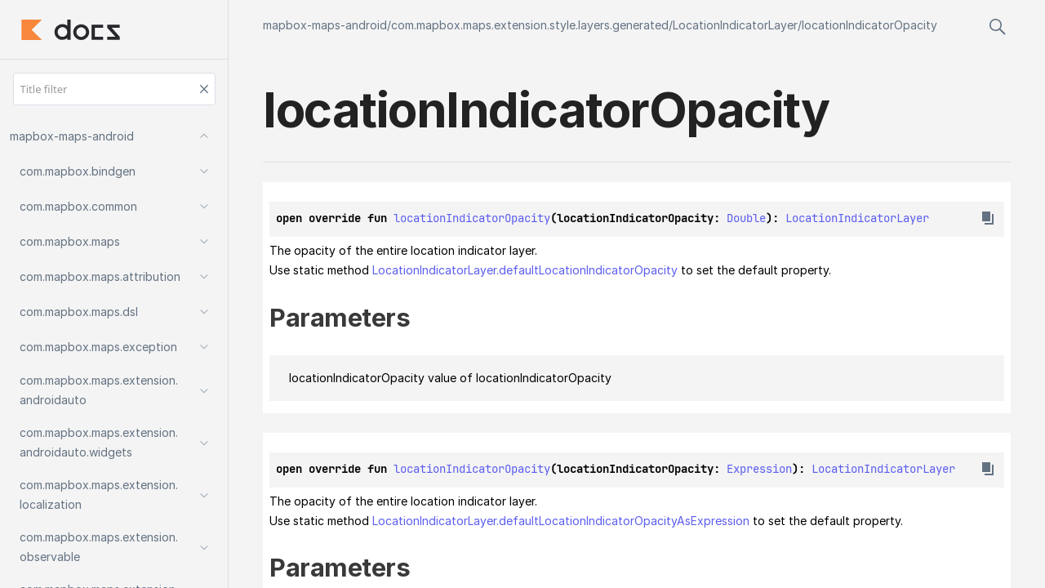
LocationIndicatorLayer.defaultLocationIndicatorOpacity (525, 270)
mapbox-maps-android (325, 25)
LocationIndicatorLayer (735, 25)
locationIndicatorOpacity (869, 25)
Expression (759, 468)
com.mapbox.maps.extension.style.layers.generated (530, 25)
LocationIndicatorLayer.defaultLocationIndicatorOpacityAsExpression (560, 521)
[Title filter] (114, 89)
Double (746, 218)
